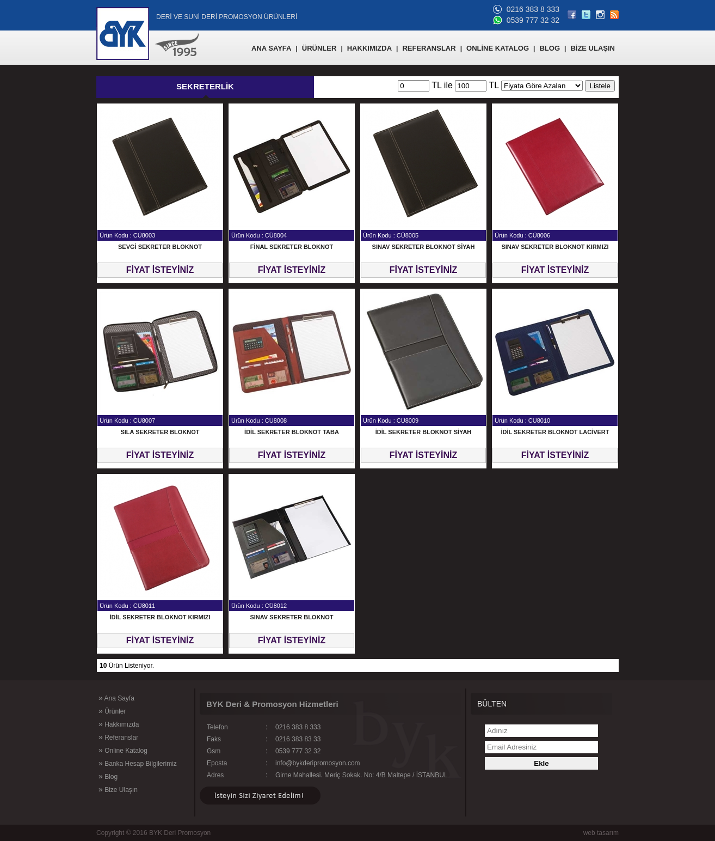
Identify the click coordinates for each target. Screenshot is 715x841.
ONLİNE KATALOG (497, 48)
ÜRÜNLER (319, 48)
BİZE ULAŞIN (592, 48)
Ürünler (112, 710)
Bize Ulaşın (118, 789)
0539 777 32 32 (533, 20)
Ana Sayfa (116, 697)
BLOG (549, 48)
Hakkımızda (118, 724)
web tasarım (601, 833)
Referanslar (118, 737)
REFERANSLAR (428, 48)
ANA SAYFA (271, 48)
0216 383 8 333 (533, 9)
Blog (108, 776)
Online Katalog (122, 750)
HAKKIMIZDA (369, 48)
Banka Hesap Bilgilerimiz (137, 763)
